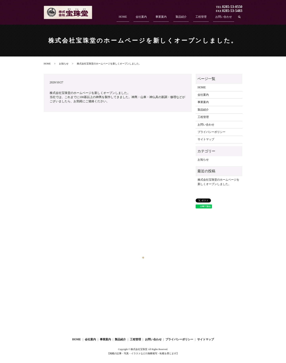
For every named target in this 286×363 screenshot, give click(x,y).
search (239, 18)
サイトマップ (206, 139)
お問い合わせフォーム (143, 308)
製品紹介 (191, 18)
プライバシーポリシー (211, 131)
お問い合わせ (225, 18)
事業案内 (176, 18)
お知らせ (64, 63)
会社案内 (160, 18)
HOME (147, 18)
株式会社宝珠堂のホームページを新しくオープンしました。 (218, 182)
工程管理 (207, 18)
